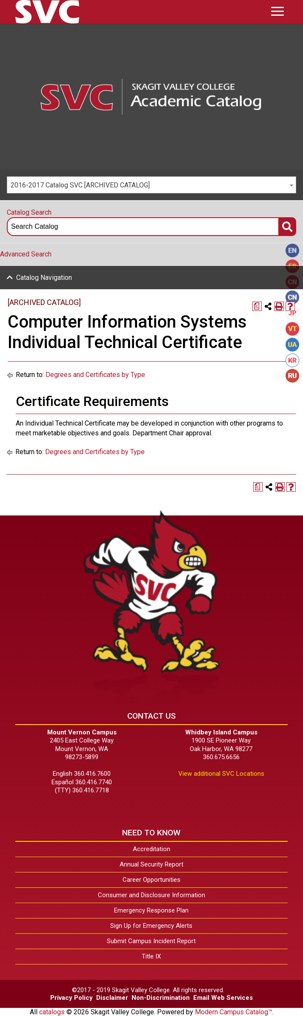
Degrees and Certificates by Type (95, 375)
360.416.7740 (93, 782)
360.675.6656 (221, 757)
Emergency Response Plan (151, 910)
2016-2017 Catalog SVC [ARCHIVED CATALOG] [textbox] (80, 185)
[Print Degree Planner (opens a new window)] (257, 306)
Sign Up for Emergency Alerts (151, 926)
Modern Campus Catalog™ (233, 1012)
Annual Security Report (151, 864)
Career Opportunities (151, 880)
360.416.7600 (92, 773)
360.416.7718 (90, 790)
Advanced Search (25, 254)
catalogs (52, 1012)
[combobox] (151, 184)
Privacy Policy (71, 998)
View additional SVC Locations (221, 773)
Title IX (151, 956)
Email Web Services (223, 998)
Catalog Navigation (44, 277)
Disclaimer (112, 998)
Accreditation (151, 849)
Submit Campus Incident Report (151, 941)
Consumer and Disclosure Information (151, 895)
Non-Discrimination (160, 998)
